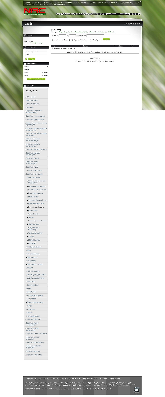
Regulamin (71, 378)
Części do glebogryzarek (35, 119)
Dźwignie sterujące (34, 247)
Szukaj (106, 39)
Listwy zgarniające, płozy (36, 275)
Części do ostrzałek (33, 319)
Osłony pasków (32, 285)
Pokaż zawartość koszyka (36, 79)
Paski (29, 288)
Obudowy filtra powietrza (37, 200)
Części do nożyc (32, 167)
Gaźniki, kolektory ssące (37, 190)
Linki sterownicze (33, 271)
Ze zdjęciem (97, 40)
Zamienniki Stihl (31, 100)
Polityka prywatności (88, 378)
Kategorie (31, 90)
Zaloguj (31, 59)
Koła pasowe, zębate (34, 264)
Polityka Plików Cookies (91, 2)
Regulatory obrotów (36, 207)
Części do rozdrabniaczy (35, 342)
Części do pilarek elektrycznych (32, 324)
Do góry (45, 378)
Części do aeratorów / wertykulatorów (34, 111)
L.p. (53, 46)
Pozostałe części (33, 316)
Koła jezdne (31, 261)
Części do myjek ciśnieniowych (32, 163)
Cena (131, 46)
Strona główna (33, 378)
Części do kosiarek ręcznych (36, 149)
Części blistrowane (33, 104)
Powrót (55, 378)
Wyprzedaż (77, 40)
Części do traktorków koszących (33, 347)
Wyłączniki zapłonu (35, 233)
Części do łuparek (32, 158)
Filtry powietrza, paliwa (36, 186)
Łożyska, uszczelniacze (35, 278)
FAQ (62, 378)
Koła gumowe (32, 257)
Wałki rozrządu (33, 224)
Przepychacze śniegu (35, 295)
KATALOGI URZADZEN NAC (132, 23)
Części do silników (34, 177)
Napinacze (31, 281)
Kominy (30, 268)
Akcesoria (29, 107)
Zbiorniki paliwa (34, 240)
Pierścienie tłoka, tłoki (36, 203)
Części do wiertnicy (33, 351)
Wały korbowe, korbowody (33, 229)
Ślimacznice (31, 299)
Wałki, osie (31, 309)
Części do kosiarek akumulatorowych (33, 140)
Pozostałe (32, 243)
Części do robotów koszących (32, 338)
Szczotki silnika (33, 214)
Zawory (31, 236)
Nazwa (85, 46)
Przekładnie (31, 292)
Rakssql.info (46, 388)
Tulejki (29, 306)
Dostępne (58, 40)
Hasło (27, 54)
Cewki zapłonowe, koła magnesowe (36, 182)
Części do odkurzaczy (34, 170)
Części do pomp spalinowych (36, 334)
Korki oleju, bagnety (35, 193)
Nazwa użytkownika (32, 52)
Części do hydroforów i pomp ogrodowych (36, 124)
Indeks (120, 46)
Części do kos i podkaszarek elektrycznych (36, 129)
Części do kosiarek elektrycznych (33, 145)
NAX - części (30, 97)
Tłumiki (31, 217)
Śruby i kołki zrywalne (35, 302)
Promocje (67, 40)
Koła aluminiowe (33, 254)
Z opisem (87, 40)
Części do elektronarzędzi (35, 116)
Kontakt (103, 378)
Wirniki (29, 313)
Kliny (29, 250)
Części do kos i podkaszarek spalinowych (36, 134)
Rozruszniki (32, 210)
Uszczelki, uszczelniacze (37, 221)
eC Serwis (111, 32)
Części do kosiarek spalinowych (33, 154)
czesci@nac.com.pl (36, 43)
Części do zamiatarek (34, 355)
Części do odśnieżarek (34, 174)
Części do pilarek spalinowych (32, 329)
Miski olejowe (33, 197)
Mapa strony (115, 378)
